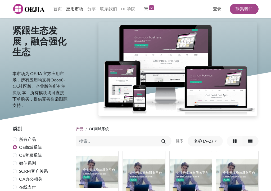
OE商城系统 (30, 147)
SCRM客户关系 (33, 170)
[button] (205, 141)
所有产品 (27, 139)
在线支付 (27, 186)
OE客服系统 (30, 155)
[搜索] (163, 141)
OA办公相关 (30, 178)
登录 (217, 8)
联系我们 (244, 8)
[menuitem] (57, 9)
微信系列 (27, 163)
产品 (79, 129)
